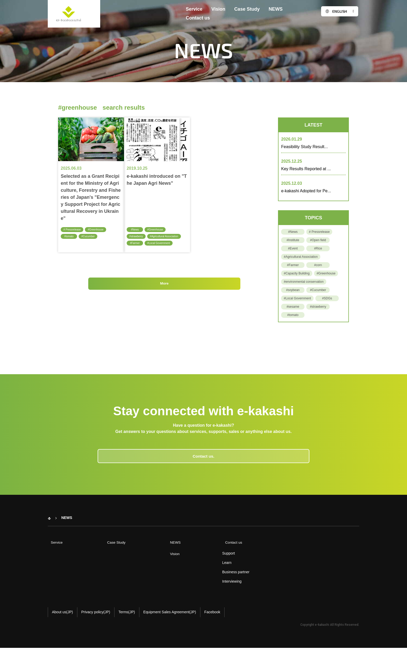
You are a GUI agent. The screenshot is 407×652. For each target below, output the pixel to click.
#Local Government (161, 243)
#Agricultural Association (167, 236)
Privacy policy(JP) (95, 616)
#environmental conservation (303, 282)
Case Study (247, 12)
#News (135, 229)
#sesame (293, 306)
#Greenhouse (99, 229)
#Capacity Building (296, 273)
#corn (318, 265)
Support (217, 557)
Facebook (212, 616)
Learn (215, 567)
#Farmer (135, 243)
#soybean (293, 290)
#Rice (318, 248)
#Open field (318, 240)
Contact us (198, 21)
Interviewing (220, 585)
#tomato (69, 236)
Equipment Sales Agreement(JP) (169, 616)
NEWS (276, 12)
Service (194, 12)
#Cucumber (90, 236)
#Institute (293, 240)
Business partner (224, 576)
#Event (293, 248)
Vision (218, 12)
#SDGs (327, 298)
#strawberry (137, 236)
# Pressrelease (73, 229)
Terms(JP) (126, 616)
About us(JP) (62, 616)
